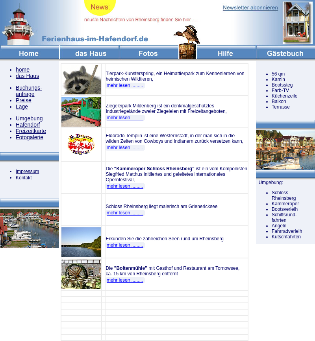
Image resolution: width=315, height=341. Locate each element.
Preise (24, 100)
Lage (22, 106)
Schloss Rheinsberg (284, 195)
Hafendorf (28, 125)
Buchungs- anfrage (29, 91)
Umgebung (29, 118)
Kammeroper (285, 203)
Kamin (278, 79)
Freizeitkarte (31, 131)
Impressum (27, 171)
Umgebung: (269, 182)
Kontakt (24, 178)
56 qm (278, 74)
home (23, 69)
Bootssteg (282, 85)
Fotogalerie (29, 137)
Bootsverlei (283, 209)
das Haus (27, 76)
